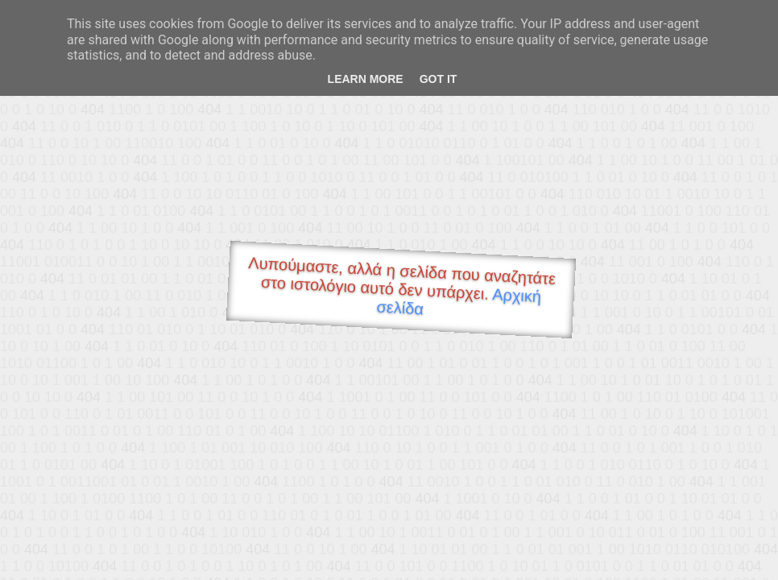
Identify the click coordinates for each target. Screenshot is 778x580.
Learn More (365, 78)
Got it (438, 78)
